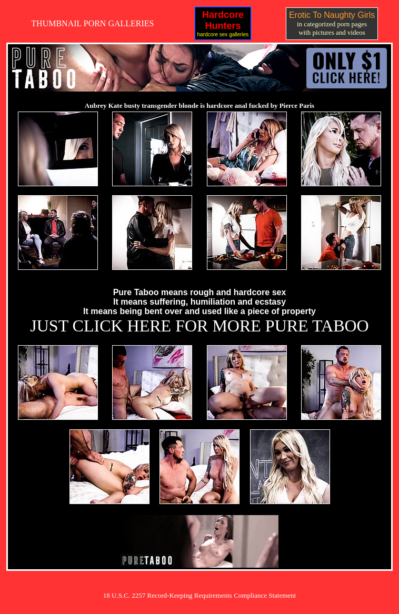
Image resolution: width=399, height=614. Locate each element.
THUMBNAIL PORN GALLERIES (92, 23)
